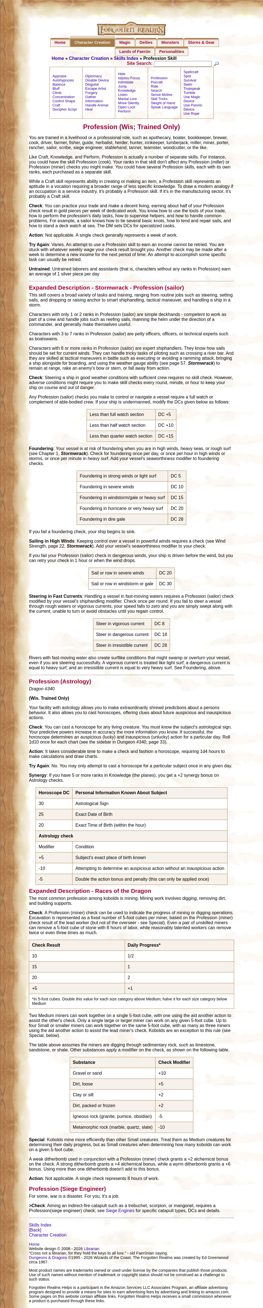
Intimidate (125, 83)
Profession (159, 79)
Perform (124, 112)
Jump (122, 87)
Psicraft (157, 83)
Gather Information (94, 100)
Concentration (63, 98)
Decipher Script (64, 110)
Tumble (189, 93)
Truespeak (192, 89)
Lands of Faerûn (135, 51)
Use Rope (191, 114)
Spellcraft (191, 73)
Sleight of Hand (163, 104)
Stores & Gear (201, 42)
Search (156, 91)
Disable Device (97, 81)
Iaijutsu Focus (129, 79)
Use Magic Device (192, 100)
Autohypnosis (63, 81)
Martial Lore (127, 100)
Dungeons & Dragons (48, 1258)
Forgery (91, 93)
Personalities (171, 51)
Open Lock (126, 108)
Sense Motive (161, 95)
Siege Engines (120, 1211)
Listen (122, 95)
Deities (145, 42)
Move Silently (128, 104)
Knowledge (127, 91)
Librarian (91, 1249)
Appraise (59, 77)
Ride (154, 87)
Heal (88, 110)
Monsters (170, 42)
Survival (190, 81)
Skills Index (126, 58)
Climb (57, 93)
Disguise (92, 85)
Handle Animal (96, 106)
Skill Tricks (159, 100)
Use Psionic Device (193, 108)
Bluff (55, 89)
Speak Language (164, 108)
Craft (56, 106)
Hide (121, 75)
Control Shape (63, 102)
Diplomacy (93, 77)
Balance (58, 85)
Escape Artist (95, 89)
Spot (187, 77)
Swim (188, 85)
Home (60, 42)
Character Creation (92, 42)
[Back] (35, 1230)
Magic (125, 42)
